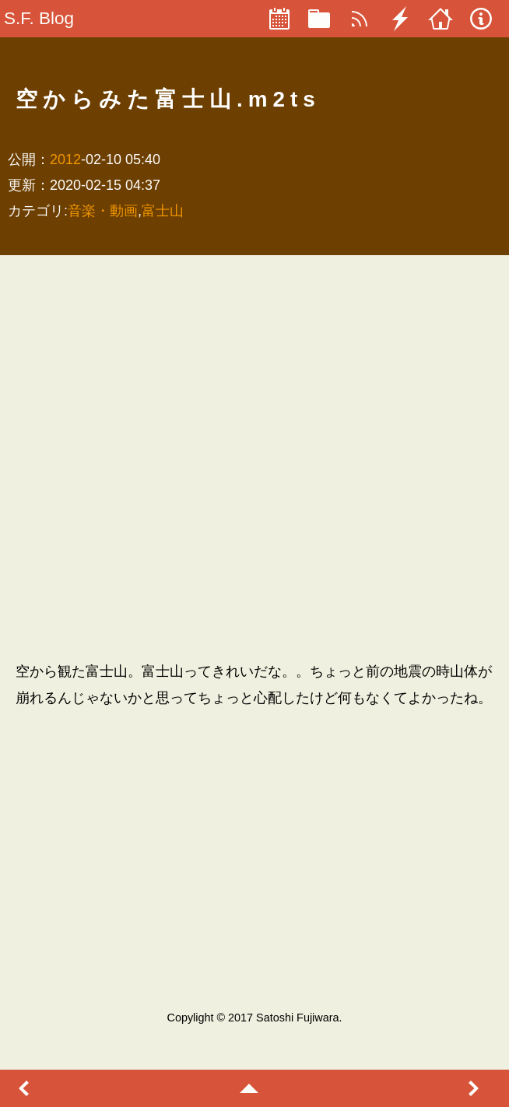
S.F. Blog (39, 18)
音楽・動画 (103, 211)
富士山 (163, 211)
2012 (65, 159)
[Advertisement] (191, 458)
